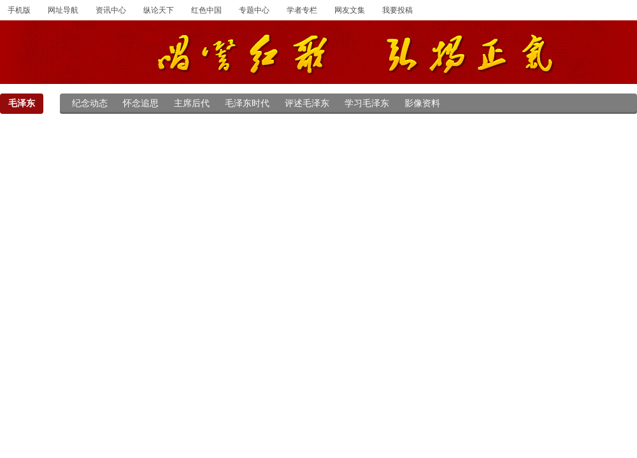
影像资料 (422, 103)
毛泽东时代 (247, 103)
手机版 (19, 10)
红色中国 (206, 10)
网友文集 (349, 10)
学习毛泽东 (367, 103)
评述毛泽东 (307, 103)
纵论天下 (158, 10)
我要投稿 (397, 10)
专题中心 (254, 10)
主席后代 (192, 103)
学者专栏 (302, 10)
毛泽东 (21, 103)
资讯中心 (111, 10)
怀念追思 (141, 103)
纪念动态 (90, 103)
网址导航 (63, 10)
